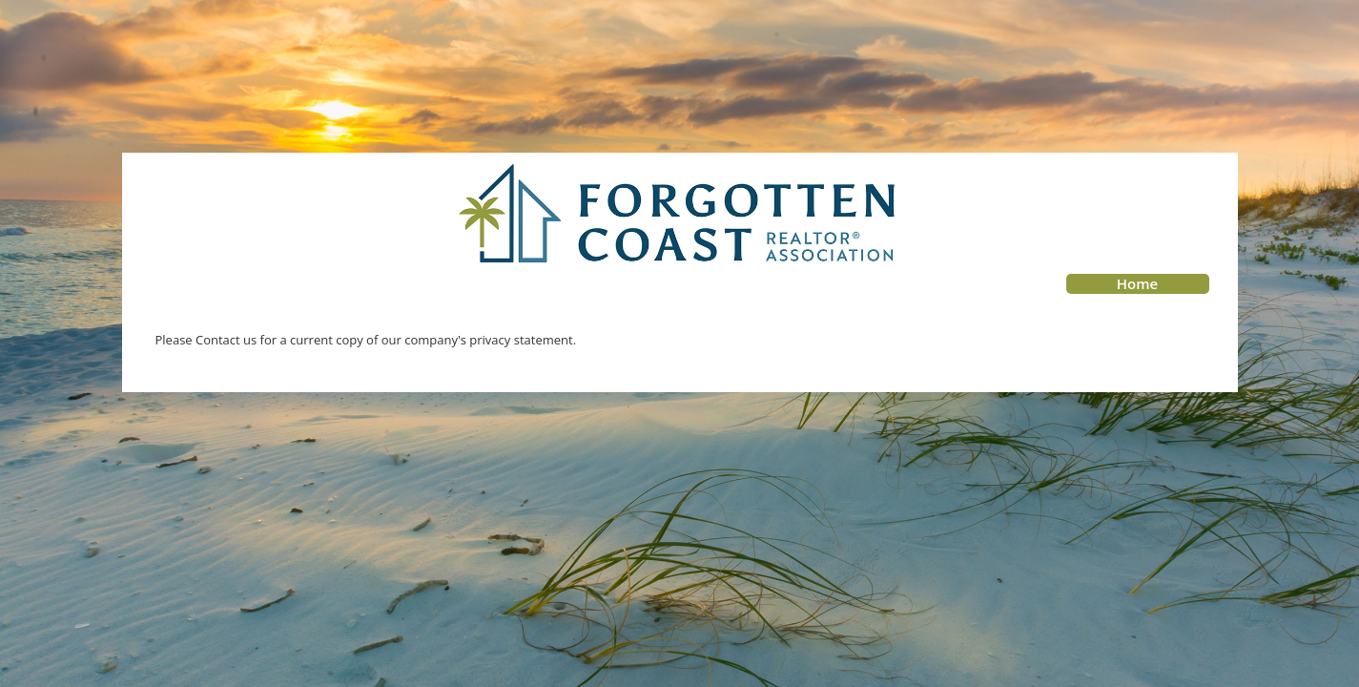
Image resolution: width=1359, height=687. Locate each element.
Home (1137, 283)
